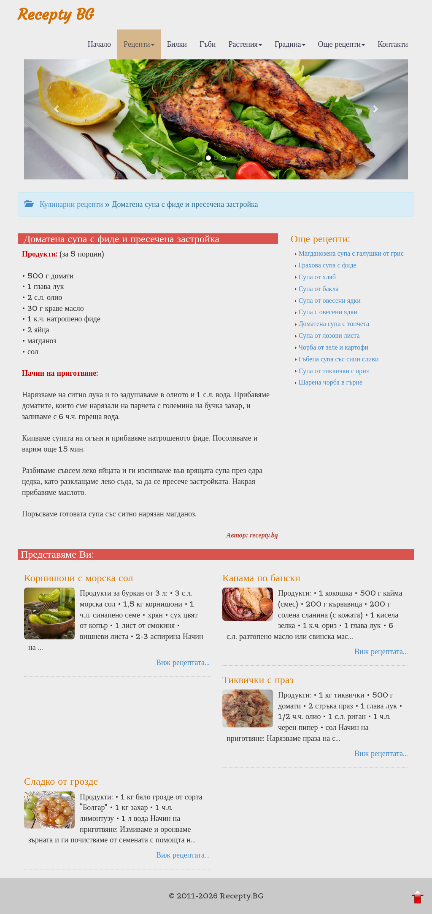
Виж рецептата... (183, 662)
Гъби (208, 44)
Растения (245, 44)
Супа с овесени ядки (325, 311)
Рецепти (139, 44)
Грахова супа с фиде (325, 265)
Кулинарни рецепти (63, 204)
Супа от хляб (315, 277)
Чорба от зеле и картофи (331, 347)
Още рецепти (341, 44)
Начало (99, 44)
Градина (290, 44)
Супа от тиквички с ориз (331, 370)
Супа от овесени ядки (327, 300)
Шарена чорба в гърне (328, 382)
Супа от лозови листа (327, 335)
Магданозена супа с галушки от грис (349, 253)
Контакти (393, 44)
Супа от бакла (316, 288)
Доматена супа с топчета (332, 323)
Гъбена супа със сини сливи (336, 359)
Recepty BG (56, 14)
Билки (177, 44)
